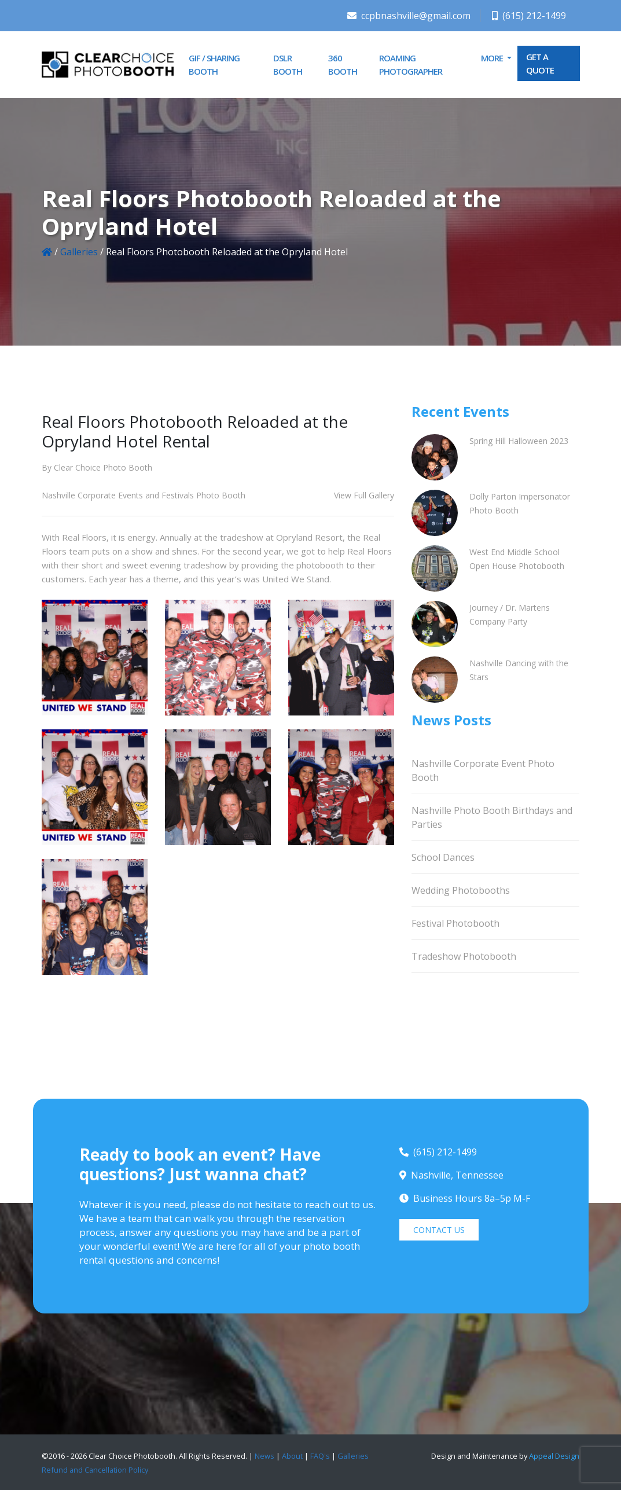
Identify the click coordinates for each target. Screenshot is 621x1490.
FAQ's (320, 1456)
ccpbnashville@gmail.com (409, 15)
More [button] (493, 58)
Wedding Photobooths (460, 890)
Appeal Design (554, 1456)
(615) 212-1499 (529, 15)
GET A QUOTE (540, 63)
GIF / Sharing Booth (214, 64)
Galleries (79, 251)
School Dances (443, 857)
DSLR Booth (287, 64)
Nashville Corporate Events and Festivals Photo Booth (143, 495)
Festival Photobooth (455, 923)
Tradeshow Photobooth (463, 956)
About (292, 1456)
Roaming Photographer (410, 64)
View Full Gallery (364, 495)
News (264, 1456)
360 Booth (342, 64)
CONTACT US (439, 1229)
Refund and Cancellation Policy (95, 1470)
